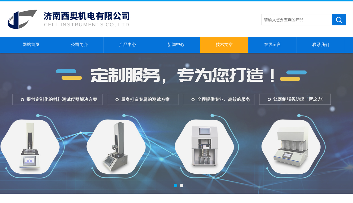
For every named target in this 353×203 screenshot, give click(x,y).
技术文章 (224, 44)
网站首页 (31, 44)
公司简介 (79, 44)
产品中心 (127, 44)
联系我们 (320, 44)
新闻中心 (175, 44)
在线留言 (272, 44)
